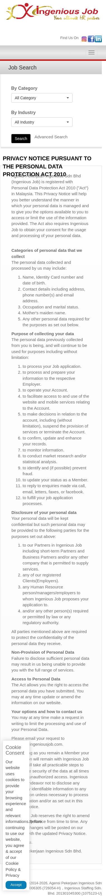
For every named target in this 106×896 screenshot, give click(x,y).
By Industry (23, 112)
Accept (16, 885)
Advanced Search (51, 136)
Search (21, 138)
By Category (24, 88)
